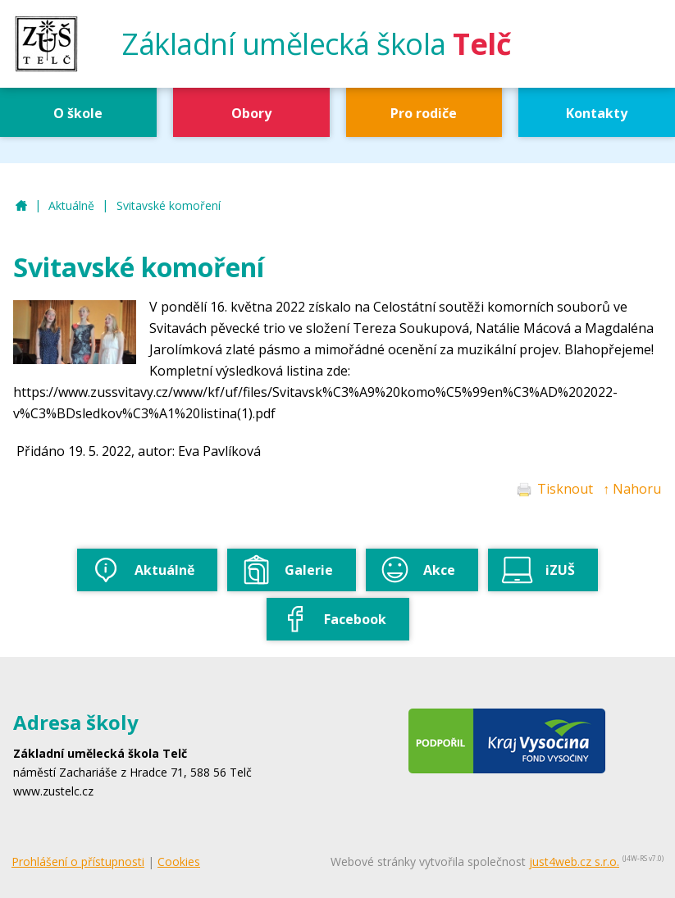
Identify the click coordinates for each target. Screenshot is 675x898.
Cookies (178, 861)
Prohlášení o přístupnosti (77, 861)
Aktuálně (71, 205)
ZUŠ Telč (21, 206)
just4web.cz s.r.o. (574, 861)
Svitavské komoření (168, 205)
